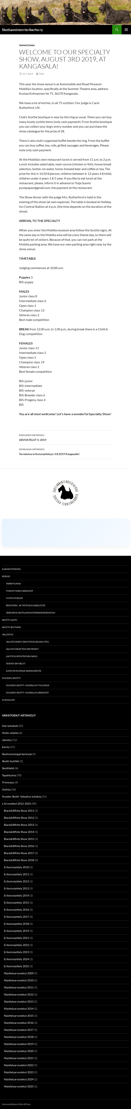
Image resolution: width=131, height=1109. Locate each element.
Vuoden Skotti (11, 678)
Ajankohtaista (11, 569)
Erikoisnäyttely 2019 (16, 930)
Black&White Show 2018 (19, 860)
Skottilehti (8, 768)
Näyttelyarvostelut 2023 (19, 1072)
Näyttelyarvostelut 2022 (19, 1065)
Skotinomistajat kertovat (17, 754)
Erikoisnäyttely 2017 (16, 916)
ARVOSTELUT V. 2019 (65, 437)
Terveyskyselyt (15, 663)
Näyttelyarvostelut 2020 (19, 1051)
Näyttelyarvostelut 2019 (19, 1044)
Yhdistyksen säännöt (19, 590)
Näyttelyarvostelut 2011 (19, 987)
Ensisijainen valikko (126, 29)
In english (8, 699)
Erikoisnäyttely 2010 (16, 867)
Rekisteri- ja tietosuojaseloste (25, 605)
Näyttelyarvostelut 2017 (19, 1029)
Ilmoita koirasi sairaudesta (23, 670)
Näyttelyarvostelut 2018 (19, 1036)
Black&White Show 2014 (19, 831)
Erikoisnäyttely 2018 (16, 923)
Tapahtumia (27, 45)
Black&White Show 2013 (19, 824)
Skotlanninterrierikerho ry (22, 29)
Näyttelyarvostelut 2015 (19, 1015)
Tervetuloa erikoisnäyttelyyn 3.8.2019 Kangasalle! (65, 451)
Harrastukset (10, 725)
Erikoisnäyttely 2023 (16, 952)
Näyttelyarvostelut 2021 (19, 1058)
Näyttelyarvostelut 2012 (19, 994)
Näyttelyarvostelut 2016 (19, 1022)
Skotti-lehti (9, 619)
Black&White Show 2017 (19, 853)
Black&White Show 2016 (19, 846)
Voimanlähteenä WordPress (16, 1104)
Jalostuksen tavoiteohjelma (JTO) (27, 641)
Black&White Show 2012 (19, 817)
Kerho (6, 576)
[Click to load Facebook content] (65, 532)
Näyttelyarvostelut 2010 (19, 980)
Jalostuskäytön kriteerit (22, 648)
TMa (41, 73)
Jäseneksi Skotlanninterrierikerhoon (30, 612)
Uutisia (6, 789)
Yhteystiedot (14, 598)
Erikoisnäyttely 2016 (16, 909)
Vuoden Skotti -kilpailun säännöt (27, 692)
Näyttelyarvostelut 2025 (19, 1086)
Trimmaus (8, 782)
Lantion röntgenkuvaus (21, 656)
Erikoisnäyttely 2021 (16, 938)
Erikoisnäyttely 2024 (16, 959)
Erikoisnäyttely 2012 (16, 881)
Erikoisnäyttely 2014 (16, 895)
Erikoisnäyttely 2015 (16, 902)
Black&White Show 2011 (19, 810)
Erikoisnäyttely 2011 (16, 874)
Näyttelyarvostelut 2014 (19, 1008)
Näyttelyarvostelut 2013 (19, 1001)
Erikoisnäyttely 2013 (16, 888)
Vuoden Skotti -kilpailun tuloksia (27, 685)
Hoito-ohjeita (10, 732)
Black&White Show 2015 (19, 839)
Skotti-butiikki (11, 627)
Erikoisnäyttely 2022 (16, 945)
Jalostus (7, 634)
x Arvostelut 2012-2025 (16, 803)
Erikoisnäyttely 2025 (16, 966)
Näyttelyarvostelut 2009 (19, 973)
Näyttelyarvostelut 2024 (19, 1079)
